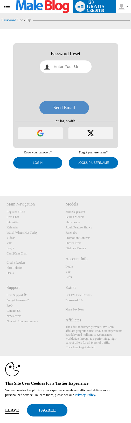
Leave (12, 410)
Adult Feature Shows (78, 227)
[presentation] (65, 87)
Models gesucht (75, 212)
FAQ (9, 305)
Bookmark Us (74, 300)
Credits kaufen (15, 262)
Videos (10, 238)
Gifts (68, 277)
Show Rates (72, 222)
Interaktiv (12, 222)
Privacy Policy (84, 395)
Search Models (74, 217)
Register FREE (15, 212)
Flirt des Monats (75, 248)
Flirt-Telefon (14, 268)
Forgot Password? (17, 300)
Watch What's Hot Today (22, 232)
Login (38, 163)
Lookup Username (93, 163)
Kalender (12, 227)
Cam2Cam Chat (16, 253)
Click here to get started (80, 347)
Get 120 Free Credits (78, 295)
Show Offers (73, 243)
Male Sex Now (74, 309)
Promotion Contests (77, 238)
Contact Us (13, 311)
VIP (8, 243)
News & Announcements (22, 321)
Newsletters (13, 316)
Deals (9, 273)
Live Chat (12, 217)
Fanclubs (71, 232)
